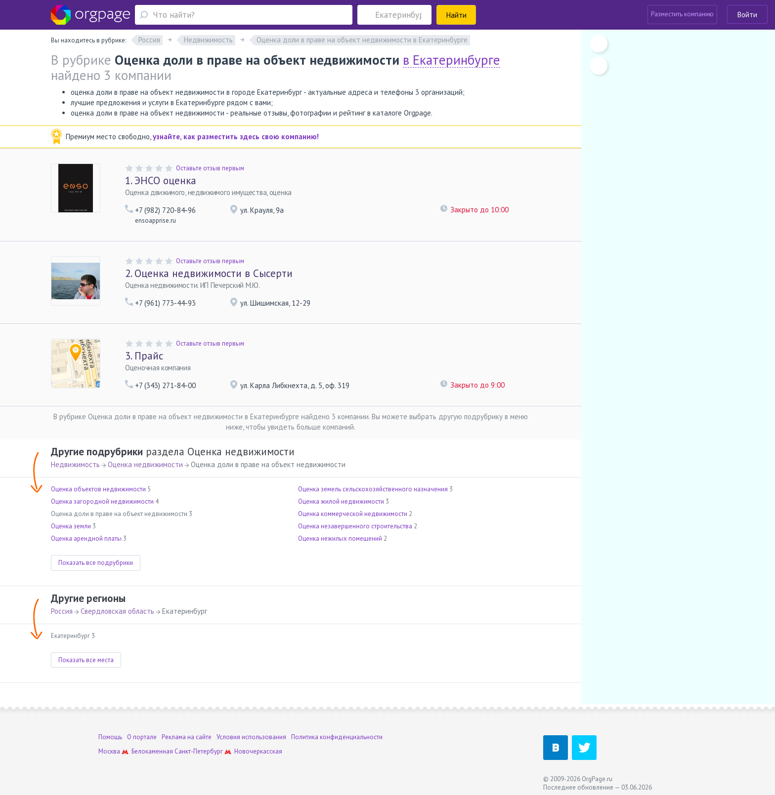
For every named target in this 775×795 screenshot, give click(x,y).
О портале (142, 737)
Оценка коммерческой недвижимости (352, 514)
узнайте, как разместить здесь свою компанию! (236, 136)
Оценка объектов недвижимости (98, 489)
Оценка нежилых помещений (340, 538)
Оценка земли (71, 526)
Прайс (144, 355)
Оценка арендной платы (86, 538)
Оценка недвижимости (145, 464)
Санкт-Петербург (198, 751)
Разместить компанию (682, 14)
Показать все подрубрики (95, 562)
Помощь (110, 737)
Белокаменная (152, 751)
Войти (747, 14)
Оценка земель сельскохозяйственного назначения (373, 489)
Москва (109, 751)
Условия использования (251, 737)
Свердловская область (117, 611)
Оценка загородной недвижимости (102, 501)
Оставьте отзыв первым (210, 168)
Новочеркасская (258, 751)
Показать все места (86, 660)
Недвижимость (75, 464)
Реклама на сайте (187, 737)
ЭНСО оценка (160, 180)
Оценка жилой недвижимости (341, 501)
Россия (62, 611)
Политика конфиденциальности (337, 737)
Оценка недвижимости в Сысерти (209, 273)
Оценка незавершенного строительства (355, 526)
